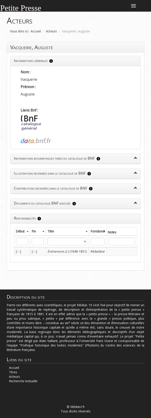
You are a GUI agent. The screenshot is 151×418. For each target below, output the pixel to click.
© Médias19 (75, 407)
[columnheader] (22, 231)
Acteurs (51, 31)
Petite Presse (20, 7)
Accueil (36, 31)
